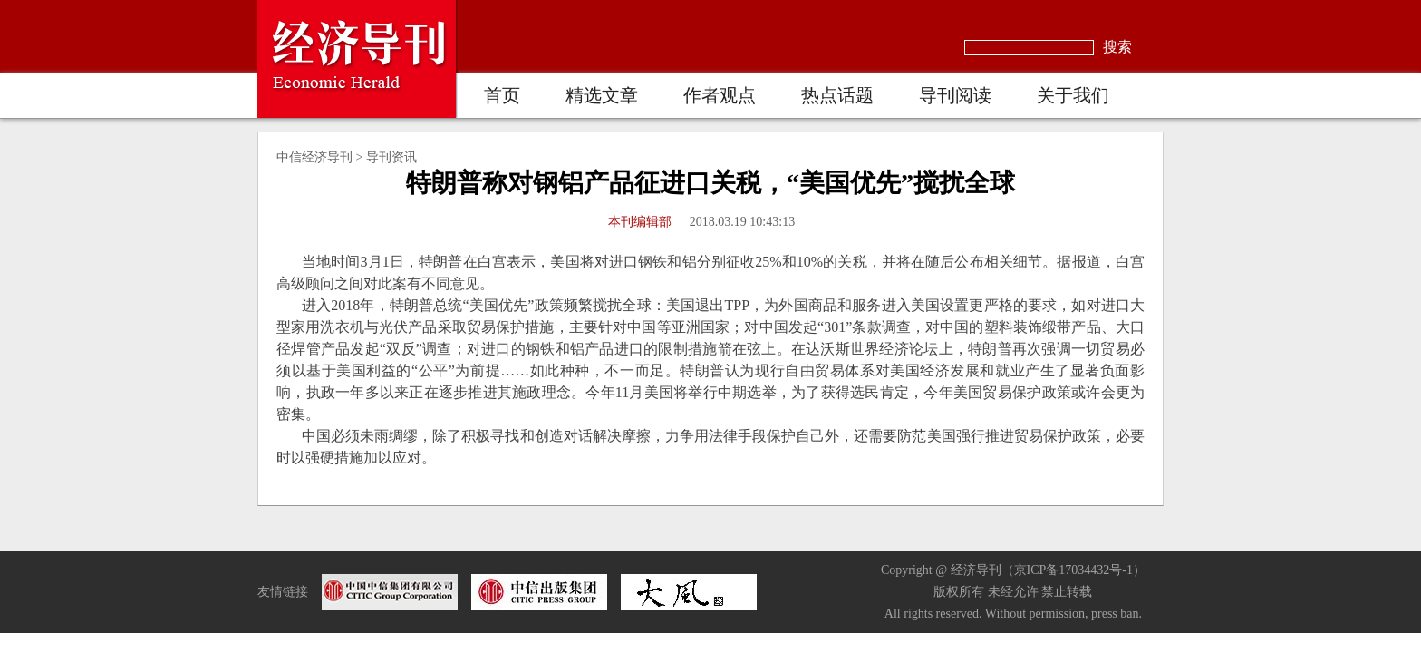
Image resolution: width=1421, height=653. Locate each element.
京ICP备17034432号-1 (1073, 570)
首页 (502, 95)
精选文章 (602, 95)
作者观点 (719, 95)
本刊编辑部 (640, 222)
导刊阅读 (955, 95)
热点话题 (837, 95)
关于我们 (1073, 95)
